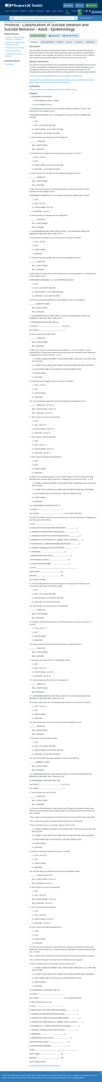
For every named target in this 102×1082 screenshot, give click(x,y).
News (48, 11)
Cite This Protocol (70, 36)
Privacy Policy (79, 1078)
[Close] (100, 1073)
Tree (79, 12)
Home (7, 11)
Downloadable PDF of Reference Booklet (44, 1066)
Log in (79, 5)
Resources (39, 11)
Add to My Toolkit (38, 36)
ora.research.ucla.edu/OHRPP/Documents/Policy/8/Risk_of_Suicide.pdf (55, 76)
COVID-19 (23, 11)
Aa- (93, 12)
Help (54, 11)
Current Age (9, 64)
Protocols (14, 11)
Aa (97, 12)
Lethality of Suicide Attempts (15, 48)
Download (54, 36)
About (60, 11)
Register (68, 5)
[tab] (34, 42)
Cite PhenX (68, 12)
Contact (74, 11)
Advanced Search (85, 18)
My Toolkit (91, 5)
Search (31, 11)
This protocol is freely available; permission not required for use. (53, 89)
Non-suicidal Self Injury (13, 51)
